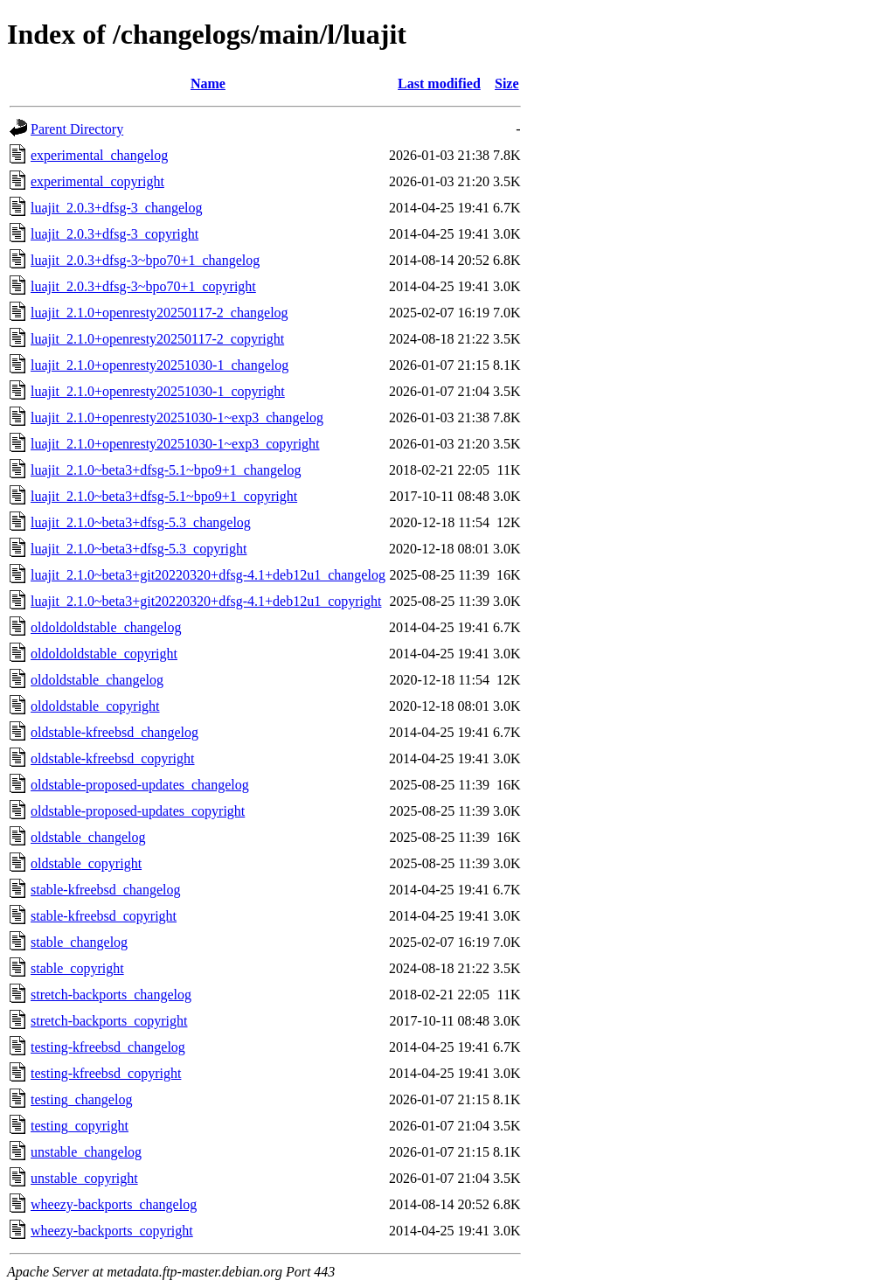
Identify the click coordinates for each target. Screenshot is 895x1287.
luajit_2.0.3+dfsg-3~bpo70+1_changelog (145, 260)
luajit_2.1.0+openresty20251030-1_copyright (158, 391)
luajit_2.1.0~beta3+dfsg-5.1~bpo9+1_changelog (166, 470)
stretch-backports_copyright (109, 1020)
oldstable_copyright (86, 863)
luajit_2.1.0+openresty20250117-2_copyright (157, 338)
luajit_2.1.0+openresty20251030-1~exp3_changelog (177, 417)
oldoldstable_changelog (97, 679)
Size (507, 83)
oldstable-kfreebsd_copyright (113, 758)
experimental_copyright (97, 181)
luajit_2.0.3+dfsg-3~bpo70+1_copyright (143, 286)
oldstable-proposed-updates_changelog (140, 784)
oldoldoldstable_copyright (104, 653)
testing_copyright (79, 1125)
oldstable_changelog (88, 837)
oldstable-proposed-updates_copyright (138, 811)
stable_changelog (79, 942)
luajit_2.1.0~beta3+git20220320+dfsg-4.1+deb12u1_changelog (208, 574)
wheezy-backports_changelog (114, 1204)
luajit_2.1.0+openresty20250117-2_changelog (159, 312)
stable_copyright (77, 968)
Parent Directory (77, 129)
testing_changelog (81, 1099)
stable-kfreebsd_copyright (104, 915)
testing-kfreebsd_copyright (106, 1073)
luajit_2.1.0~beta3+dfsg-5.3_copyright (138, 548)
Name (208, 83)
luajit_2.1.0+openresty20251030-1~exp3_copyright (175, 443)
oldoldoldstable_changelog (106, 627)
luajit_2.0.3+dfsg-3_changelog (117, 207)
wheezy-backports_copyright (112, 1230)
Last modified (439, 83)
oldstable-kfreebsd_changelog (114, 732)
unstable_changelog (86, 1151)
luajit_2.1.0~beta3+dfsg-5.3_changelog (141, 522)
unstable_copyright (84, 1178)
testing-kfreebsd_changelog (108, 1047)
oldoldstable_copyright (95, 706)
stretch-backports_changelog (111, 994)
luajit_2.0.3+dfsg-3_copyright (114, 233)
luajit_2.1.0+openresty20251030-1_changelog (159, 365)
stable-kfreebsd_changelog (105, 889)
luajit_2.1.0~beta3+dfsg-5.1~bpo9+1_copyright (164, 496)
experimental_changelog (99, 155)
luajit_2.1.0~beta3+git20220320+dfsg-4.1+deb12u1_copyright (206, 601)
